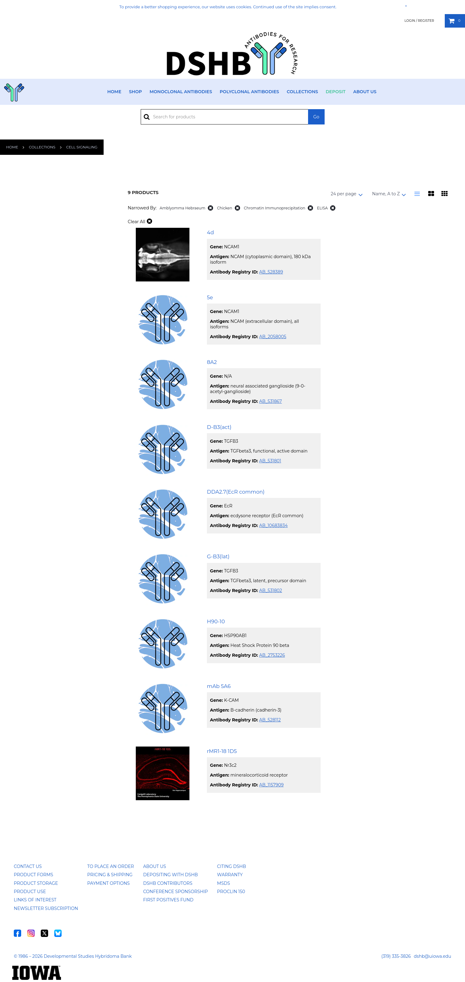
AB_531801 (270, 461)
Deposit (336, 91)
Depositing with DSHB (170, 874)
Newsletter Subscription (46, 908)
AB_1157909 (271, 785)
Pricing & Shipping (110, 874)
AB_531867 (270, 401)
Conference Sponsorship (175, 891)
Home (114, 91)
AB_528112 (269, 720)
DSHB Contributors (167, 883)
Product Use (30, 891)
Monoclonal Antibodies (181, 91)
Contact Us (28, 866)
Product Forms (33, 874)
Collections (302, 91)
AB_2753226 (272, 655)
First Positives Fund (168, 900)
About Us (364, 91)
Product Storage (36, 883)
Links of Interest (35, 900)
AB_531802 (270, 590)
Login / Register (419, 21)
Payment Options (108, 883)
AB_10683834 (273, 525)
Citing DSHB (231, 866)
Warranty (230, 874)
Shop (135, 91)
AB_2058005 (272, 336)
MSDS (223, 883)
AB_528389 (271, 272)
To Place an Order (110, 866)
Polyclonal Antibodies (249, 91)
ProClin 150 (231, 891)
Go (316, 117)
